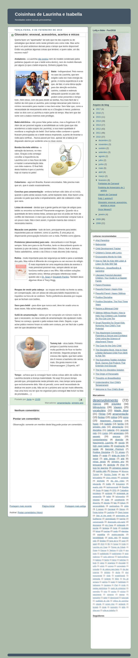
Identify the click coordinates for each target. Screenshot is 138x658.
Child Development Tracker (108, 248)
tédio (123, 607)
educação (97, 484)
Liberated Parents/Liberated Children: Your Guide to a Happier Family (111, 278)
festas (101, 417)
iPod (122, 465)
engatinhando (120, 576)
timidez (103, 541)
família (121, 424)
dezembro (104, 140)
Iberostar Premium (114, 449)
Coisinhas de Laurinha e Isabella (48, 14)
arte (123, 459)
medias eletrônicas (100, 588)
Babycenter (101, 244)
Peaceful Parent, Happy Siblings (111, 293)
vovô (95, 544)
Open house (123, 512)
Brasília (125, 487)
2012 (98, 129)
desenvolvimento (105, 400)
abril (101, 172)
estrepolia (96, 579)
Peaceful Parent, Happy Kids (109, 289)
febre (117, 579)
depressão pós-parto (116, 522)
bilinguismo (99, 407)
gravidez (116, 403)
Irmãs (124, 544)
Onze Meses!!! (105, 209)
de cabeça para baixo (111, 569)
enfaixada (121, 525)
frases (96, 424)
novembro (104, 144)
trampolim (114, 607)
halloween (96, 585)
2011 (98, 133)
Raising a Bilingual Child (107, 308)
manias (107, 531)
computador (121, 566)
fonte (115, 528)
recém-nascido (118, 534)
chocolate (122, 563)
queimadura (114, 506)
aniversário (119, 433)
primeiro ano (77, 403)
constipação (120, 500)
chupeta (96, 500)
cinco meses (111, 478)
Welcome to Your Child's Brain (110, 389)
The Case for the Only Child (109, 346)
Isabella (108, 424)
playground (114, 598)
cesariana (111, 563)
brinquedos (120, 497)
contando (125, 478)
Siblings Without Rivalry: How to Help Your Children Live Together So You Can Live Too (111, 316)
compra (111, 566)
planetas (125, 531)
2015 (98, 117)
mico (105, 591)
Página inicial (48, 506)
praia (105, 455)
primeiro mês (99, 427)
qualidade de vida (103, 601)
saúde (96, 449)
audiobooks (104, 554)
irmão (123, 585)
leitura (123, 503)
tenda (104, 607)
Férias (102, 413)
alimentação (117, 427)
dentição (111, 465)
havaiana (107, 585)
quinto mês (101, 471)
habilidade (122, 582)
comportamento (100, 439)
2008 (98, 223)
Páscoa (103, 550)
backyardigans (123, 557)
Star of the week (104, 516)
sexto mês (113, 538)
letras (98, 531)
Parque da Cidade (118, 547)
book (95, 563)
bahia (95, 455)
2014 (98, 121)
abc (123, 474)
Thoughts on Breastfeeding (108, 378)
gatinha (105, 582)
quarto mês (98, 487)
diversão (119, 439)
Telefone (112, 550)
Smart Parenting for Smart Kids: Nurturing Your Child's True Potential (110, 326)
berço (114, 560)
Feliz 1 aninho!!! (105, 198)
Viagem (118, 407)
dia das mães (117, 481)
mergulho (96, 591)
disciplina (97, 430)
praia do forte (118, 455)
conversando (98, 522)
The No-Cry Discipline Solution (110, 370)
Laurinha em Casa (100, 547)
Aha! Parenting (102, 240)
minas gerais (99, 462)
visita (126, 506)
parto (105, 598)
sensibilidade (98, 538)
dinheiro (107, 572)
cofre (95, 566)
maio (101, 168)
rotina (114, 417)
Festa (98, 490)
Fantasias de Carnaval (108, 183)
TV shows (120, 452)
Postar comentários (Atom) (30, 512)
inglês (108, 484)
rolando (99, 604)
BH (109, 544)
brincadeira (97, 478)
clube (107, 500)
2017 (98, 109)
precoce (116, 436)
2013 (98, 125)
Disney (122, 509)
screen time (110, 604)
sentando (122, 604)
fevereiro (103, 180)
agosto (102, 156)
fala (115, 503)
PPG (114, 490)
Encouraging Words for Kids (109, 257)
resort (95, 459)
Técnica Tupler (110, 474)
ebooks (107, 503)
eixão (109, 576)
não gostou (43, 59)
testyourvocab (112, 487)
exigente (107, 579)
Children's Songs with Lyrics (109, 253)
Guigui (115, 544)
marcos (97, 403)
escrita (95, 528)
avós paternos (108, 557)
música (123, 591)
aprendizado (110, 519)
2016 (98, 113)
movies (113, 591)
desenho (96, 503)
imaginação (119, 446)
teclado (95, 607)
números (110, 594)
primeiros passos (120, 468)
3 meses (100, 509)
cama (102, 563)
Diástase (114, 471)
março (102, 176)
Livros (105, 433)
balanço (98, 560)
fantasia (105, 528)
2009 (98, 219)
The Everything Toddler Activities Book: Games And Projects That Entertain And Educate (111, 363)
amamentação (63, 403)
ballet (108, 497)
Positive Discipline (104, 297)
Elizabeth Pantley (61, 277)
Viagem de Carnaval (107, 194)
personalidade (99, 506)
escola (122, 443)
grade (113, 582)
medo (115, 531)
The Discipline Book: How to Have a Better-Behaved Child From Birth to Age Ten (112, 353)
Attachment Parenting (111, 421)
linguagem (120, 484)
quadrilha (101, 534)
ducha (118, 572)
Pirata (95, 550)
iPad (116, 585)
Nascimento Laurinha (103, 443)
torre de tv (113, 541)
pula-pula (125, 598)
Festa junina (98, 512)
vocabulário (99, 410)
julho (101, 160)
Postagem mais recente (21, 506)
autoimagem (116, 554)
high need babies (101, 446)
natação (111, 430)
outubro (102, 148)
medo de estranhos (118, 588)
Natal (106, 490)
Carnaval (111, 509)
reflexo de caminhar (120, 601)
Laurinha (110, 512)
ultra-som (96, 610)
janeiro (102, 214)
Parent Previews (103, 285)
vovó (124, 541)
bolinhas (123, 560)
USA (121, 550)
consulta (96, 569)
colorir (102, 566)
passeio (96, 436)
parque (122, 594)
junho (101, 164)
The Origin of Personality (107, 374)
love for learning (100, 468)
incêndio (124, 528)
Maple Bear (121, 410)
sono (126, 417)
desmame (97, 525)
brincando (97, 465)
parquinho (96, 598)
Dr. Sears (46, 277)
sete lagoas (109, 459)
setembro (103, 152)
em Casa (109, 525)
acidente (108, 493)
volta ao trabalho (109, 610)
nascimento (97, 594)
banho (106, 560)
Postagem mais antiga (75, 506)
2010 (98, 137)
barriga (122, 519)
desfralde (101, 481)
